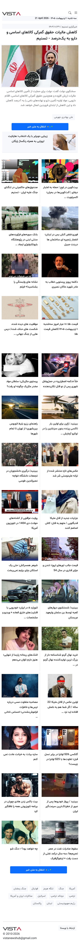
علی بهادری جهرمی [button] (63, 117)
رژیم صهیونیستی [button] (66, 903)
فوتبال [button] (34, 888)
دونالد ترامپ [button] (57, 896)
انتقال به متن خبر (40, 126)
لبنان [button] (49, 903)
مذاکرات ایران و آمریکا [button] (21, 896)
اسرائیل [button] (41, 896)
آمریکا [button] (72, 888)
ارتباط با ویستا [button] (67, 928)
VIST (11, 13)
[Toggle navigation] (76, 12)
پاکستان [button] (37, 903)
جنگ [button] (61, 888)
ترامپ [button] (72, 896)
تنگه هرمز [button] (48, 888)
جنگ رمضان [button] (20, 888)
